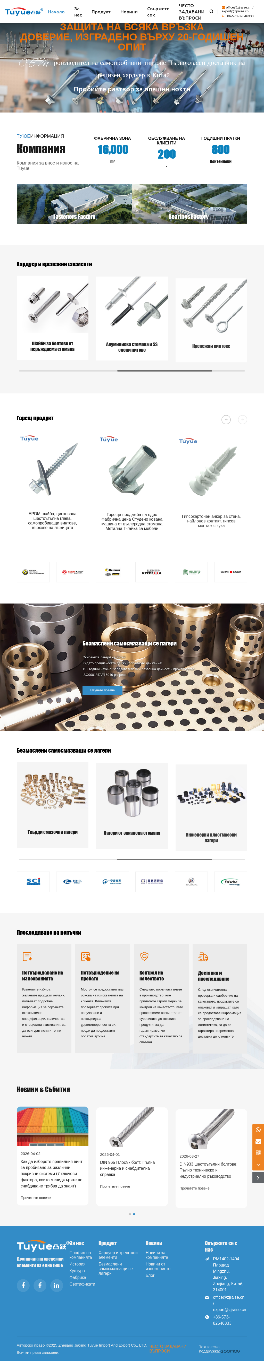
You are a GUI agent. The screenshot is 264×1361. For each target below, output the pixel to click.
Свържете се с (158, 11)
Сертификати (82, 1284)
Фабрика (78, 1277)
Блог (150, 1275)
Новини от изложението (158, 1266)
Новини (129, 11)
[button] (226, 419)
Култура (77, 1271)
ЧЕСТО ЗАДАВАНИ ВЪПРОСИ (191, 11)
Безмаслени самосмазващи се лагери (115, 1269)
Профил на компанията (81, 1255)
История (78, 1264)
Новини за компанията (157, 1255)
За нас (78, 11)
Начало (56, 11)
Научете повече (121, 690)
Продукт (101, 11)
